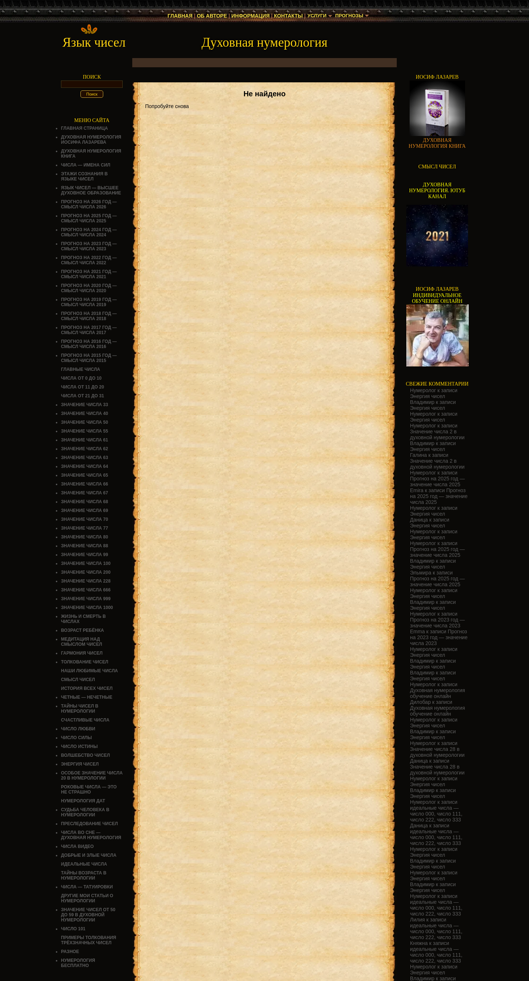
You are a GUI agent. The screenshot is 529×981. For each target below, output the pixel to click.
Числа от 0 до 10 (81, 378)
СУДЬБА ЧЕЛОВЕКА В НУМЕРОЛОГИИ (85, 812)
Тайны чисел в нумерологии (79, 708)
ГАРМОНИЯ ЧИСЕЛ (81, 653)
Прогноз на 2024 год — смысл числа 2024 (89, 232)
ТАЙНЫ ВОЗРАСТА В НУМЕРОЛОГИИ (84, 875)
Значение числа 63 (84, 457)
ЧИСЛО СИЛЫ (76, 737)
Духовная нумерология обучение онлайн (437, 693)
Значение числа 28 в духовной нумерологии (437, 752)
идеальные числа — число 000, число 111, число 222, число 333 (436, 814)
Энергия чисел (80, 764)
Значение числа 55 (84, 431)
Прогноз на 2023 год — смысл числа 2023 (89, 246)
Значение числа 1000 (87, 607)
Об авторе (210, 16)
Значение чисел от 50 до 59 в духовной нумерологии (88, 915)
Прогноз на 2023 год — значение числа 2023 (437, 623)
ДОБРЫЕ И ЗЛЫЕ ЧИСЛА (88, 855)
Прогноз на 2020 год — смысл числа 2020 (89, 288)
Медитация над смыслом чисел (81, 642)
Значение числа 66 (84, 484)
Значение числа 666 (86, 589)
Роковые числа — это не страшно (89, 789)
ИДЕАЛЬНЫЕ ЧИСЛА (84, 864)
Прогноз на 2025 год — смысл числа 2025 (89, 218)
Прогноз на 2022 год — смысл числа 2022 (89, 260)
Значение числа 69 (84, 510)
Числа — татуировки (87, 886)
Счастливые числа (85, 720)
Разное (70, 951)
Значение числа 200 (86, 572)
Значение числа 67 (84, 492)
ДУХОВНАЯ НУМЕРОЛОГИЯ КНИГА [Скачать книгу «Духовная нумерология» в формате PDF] (437, 143)
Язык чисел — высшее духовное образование (91, 190)
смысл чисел (78, 679)
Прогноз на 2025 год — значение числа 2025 (437, 481)
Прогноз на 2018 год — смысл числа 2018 (89, 316)
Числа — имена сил (85, 165)
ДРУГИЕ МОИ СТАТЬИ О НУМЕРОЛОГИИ (87, 898)
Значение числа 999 (86, 598)
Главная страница (84, 128)
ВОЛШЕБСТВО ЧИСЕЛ (85, 755)
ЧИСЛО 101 (73, 928)
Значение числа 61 (84, 440)
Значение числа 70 (84, 519)
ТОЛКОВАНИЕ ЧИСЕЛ (84, 662)
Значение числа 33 (84, 404)
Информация (249, 16)
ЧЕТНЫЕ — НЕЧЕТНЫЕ (86, 697)
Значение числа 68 (84, 501)
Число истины (79, 746)
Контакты (286, 16)
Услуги (316, 16)
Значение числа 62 (84, 448)
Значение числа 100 (86, 563)
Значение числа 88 (84, 545)
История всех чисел (86, 688)
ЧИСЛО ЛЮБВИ (78, 728)
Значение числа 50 (84, 422)
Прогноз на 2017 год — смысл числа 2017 (89, 330)
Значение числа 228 (86, 581)
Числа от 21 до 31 (82, 395)
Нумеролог (423, 390)
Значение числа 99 (84, 554)
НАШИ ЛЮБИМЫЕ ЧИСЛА (89, 670)
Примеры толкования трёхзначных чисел (88, 940)
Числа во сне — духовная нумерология (91, 835)
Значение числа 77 (84, 528)
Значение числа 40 (84, 413)
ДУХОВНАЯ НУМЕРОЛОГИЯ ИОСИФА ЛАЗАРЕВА (91, 140)
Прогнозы (350, 16)
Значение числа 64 (84, 466)
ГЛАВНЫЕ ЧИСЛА (80, 369)
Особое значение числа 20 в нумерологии (92, 775)
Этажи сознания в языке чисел (84, 176)
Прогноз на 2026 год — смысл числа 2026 (89, 204)
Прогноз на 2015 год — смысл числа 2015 (89, 358)
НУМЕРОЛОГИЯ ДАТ (83, 800)
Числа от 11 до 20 (82, 387)
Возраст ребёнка (82, 630)
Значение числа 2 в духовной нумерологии (437, 434)
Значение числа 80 (84, 537)
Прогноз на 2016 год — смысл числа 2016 (89, 344)
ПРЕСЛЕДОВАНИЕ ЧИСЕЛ (89, 823)
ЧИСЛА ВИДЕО (77, 846)
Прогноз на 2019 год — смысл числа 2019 (89, 302)
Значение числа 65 (84, 475)
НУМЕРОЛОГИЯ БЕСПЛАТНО (78, 963)
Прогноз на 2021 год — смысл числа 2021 (89, 274)
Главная (178, 16)
